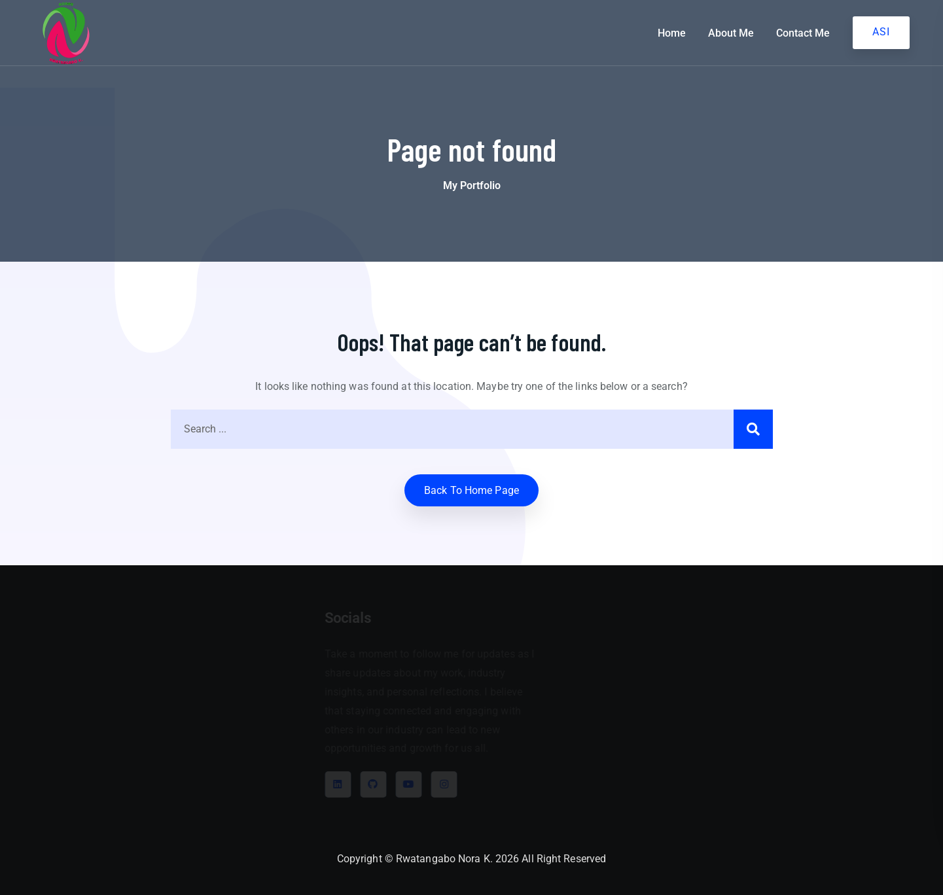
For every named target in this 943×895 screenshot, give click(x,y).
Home (672, 33)
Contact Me (803, 33)
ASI (881, 32)
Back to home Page (471, 490)
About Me (731, 33)
